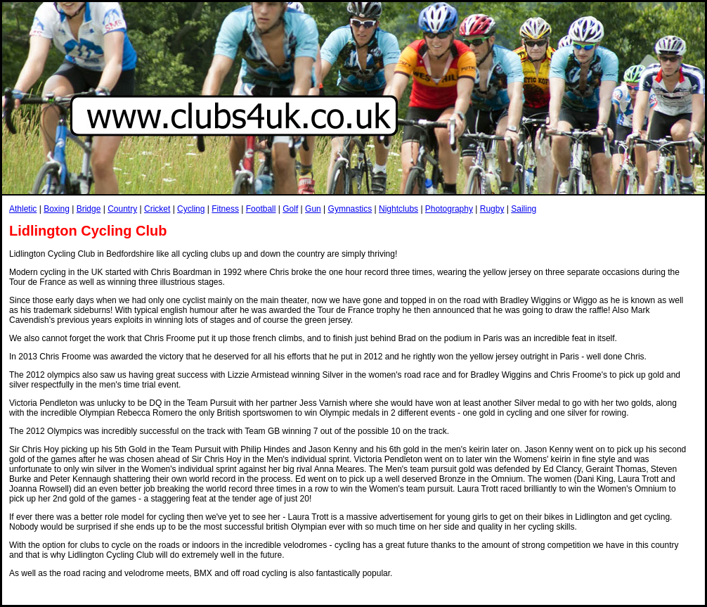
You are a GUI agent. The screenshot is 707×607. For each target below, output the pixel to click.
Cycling (191, 209)
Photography (449, 209)
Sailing (523, 209)
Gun (313, 209)
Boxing (57, 209)
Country (122, 209)
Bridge (89, 209)
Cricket (157, 209)
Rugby (492, 209)
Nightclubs (398, 209)
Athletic (23, 209)
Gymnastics (350, 209)
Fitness (225, 209)
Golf (290, 209)
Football (261, 209)
